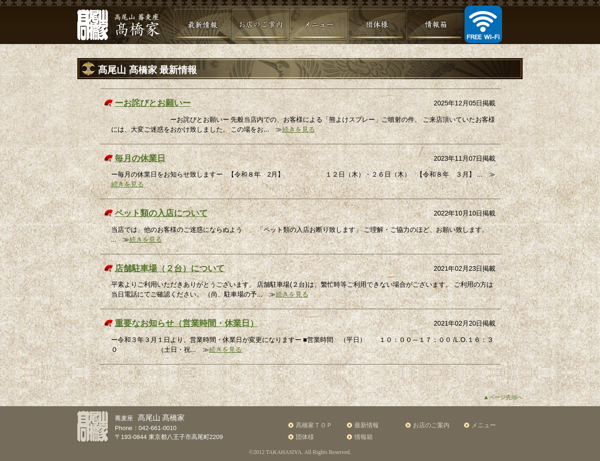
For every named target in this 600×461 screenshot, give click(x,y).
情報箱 (363, 436)
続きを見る (298, 129)
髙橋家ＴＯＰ (314, 425)
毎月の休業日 (140, 158)
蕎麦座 (150, 418)
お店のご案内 (431, 425)
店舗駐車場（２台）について (170, 268)
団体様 (305, 436)
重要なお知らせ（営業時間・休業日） (186, 323)
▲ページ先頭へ (503, 397)
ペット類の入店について (161, 213)
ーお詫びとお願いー (153, 103)
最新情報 (366, 425)
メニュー (484, 425)
